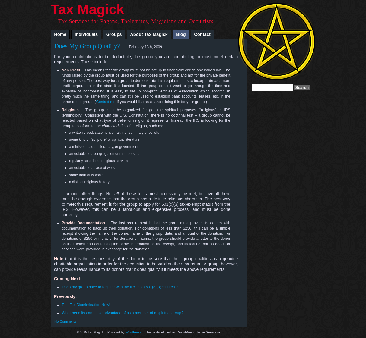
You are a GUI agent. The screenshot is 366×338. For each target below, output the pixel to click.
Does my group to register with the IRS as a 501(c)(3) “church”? (120, 287)
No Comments (65, 321)
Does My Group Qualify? (87, 46)
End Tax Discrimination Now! (86, 305)
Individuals (86, 34)
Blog (181, 34)
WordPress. (134, 332)
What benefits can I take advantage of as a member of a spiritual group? (122, 313)
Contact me (105, 102)
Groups (114, 34)
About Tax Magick (148, 34)
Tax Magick (87, 9)
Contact (202, 34)
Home (60, 34)
